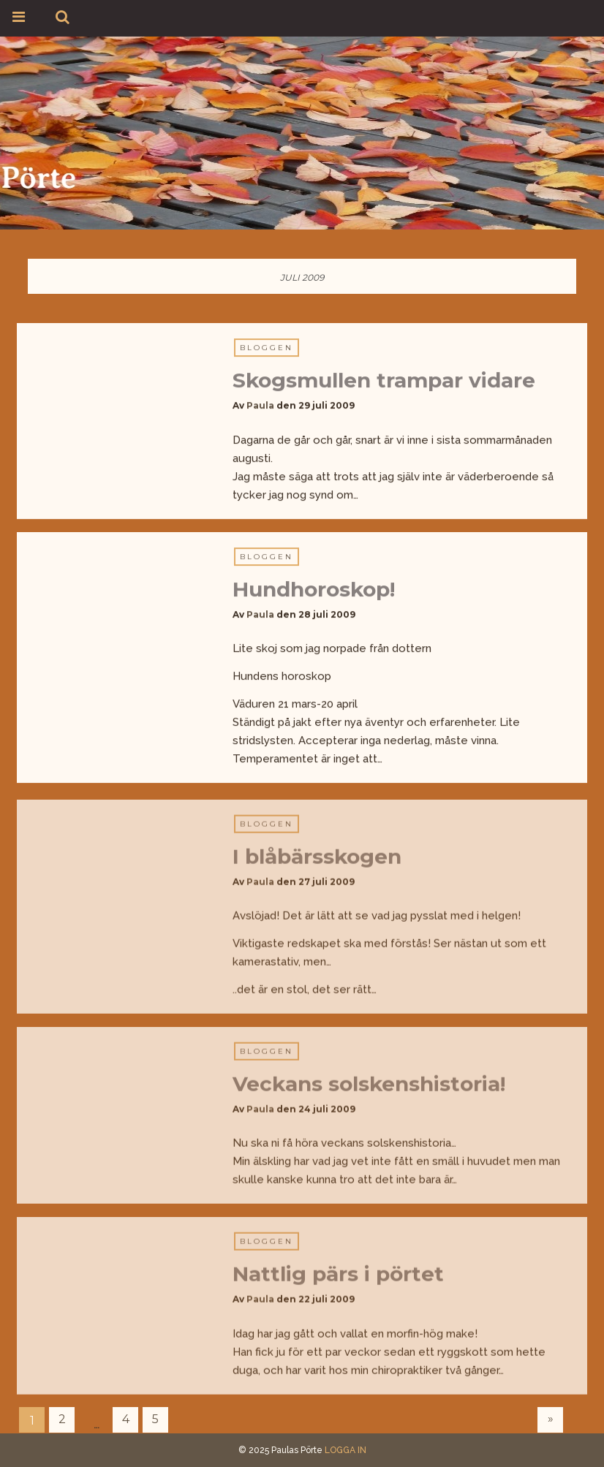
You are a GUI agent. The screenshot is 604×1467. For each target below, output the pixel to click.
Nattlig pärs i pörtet (338, 1277)
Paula (260, 406)
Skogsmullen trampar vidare (384, 380)
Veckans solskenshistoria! (369, 1086)
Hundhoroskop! (314, 589)
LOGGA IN (345, 1450)
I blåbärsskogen (317, 859)
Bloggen (266, 348)
